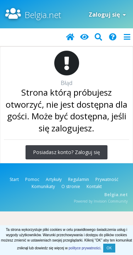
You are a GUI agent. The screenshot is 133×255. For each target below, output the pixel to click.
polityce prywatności (84, 248)
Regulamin (78, 179)
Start (14, 179)
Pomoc (32, 179)
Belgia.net (42, 15)
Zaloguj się (107, 14)
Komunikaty (43, 186)
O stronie (70, 186)
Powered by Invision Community (101, 201)
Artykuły (54, 179)
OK (109, 248)
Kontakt (94, 186)
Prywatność (106, 179)
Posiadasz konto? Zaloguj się (66, 152)
